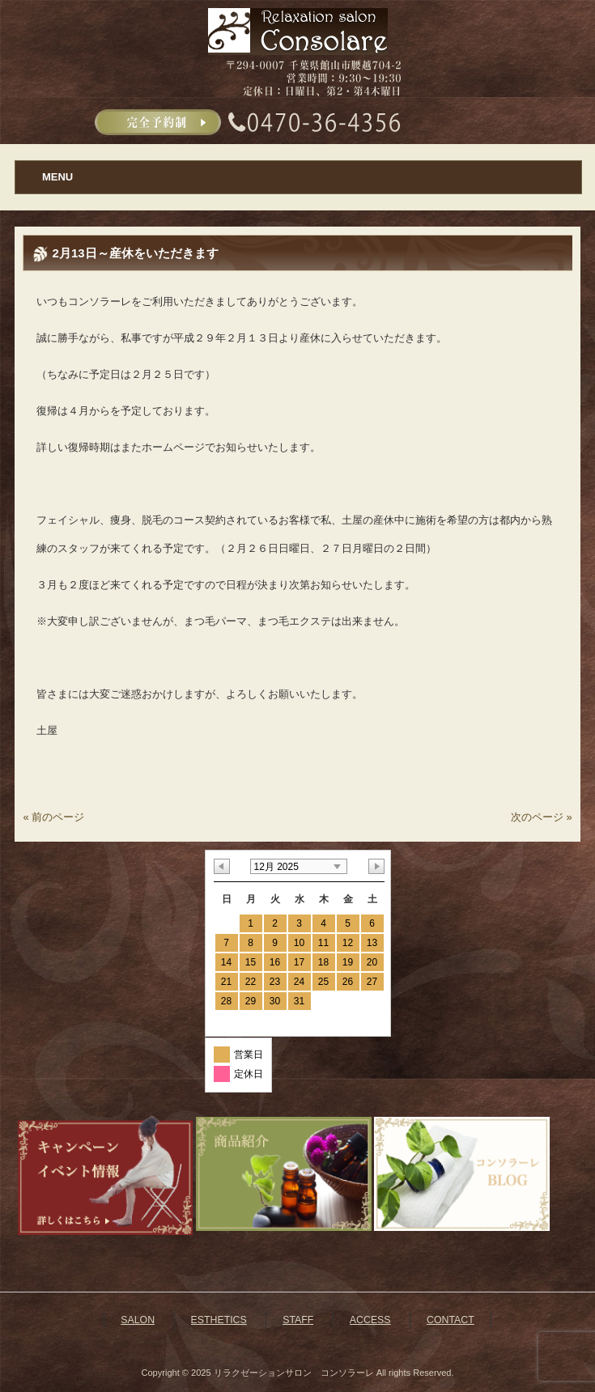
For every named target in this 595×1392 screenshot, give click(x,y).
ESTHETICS (219, 1320)
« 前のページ (53, 817)
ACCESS (370, 1320)
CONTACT (450, 1320)
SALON (138, 1320)
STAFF (298, 1320)
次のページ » (541, 817)
